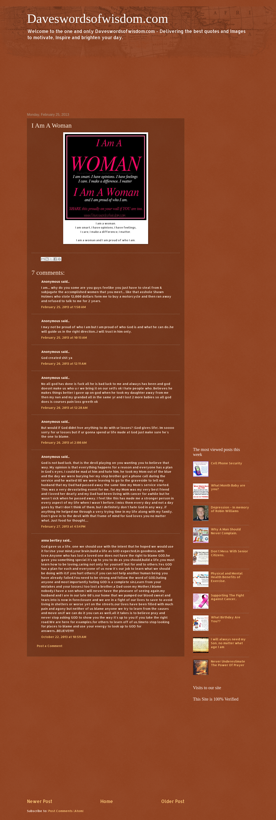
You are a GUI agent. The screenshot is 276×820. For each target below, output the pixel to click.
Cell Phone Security (226, 463)
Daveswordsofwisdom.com (97, 18)
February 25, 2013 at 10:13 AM (64, 337)
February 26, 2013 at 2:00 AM (64, 442)
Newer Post (39, 801)
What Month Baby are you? (228, 487)
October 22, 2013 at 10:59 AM (63, 637)
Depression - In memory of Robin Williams (230, 509)
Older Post (172, 801)
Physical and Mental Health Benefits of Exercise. (227, 577)
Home (106, 801)
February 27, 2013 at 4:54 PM (63, 526)
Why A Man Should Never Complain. (226, 531)
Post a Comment (49, 646)
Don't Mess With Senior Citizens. (229, 553)
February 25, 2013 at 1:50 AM (63, 307)
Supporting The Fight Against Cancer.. (227, 597)
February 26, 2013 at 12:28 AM (64, 408)
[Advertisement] (138, 76)
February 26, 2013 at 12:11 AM (63, 363)
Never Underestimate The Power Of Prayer (228, 663)
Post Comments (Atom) (66, 811)
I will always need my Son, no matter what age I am (228, 643)
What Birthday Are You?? (225, 619)
